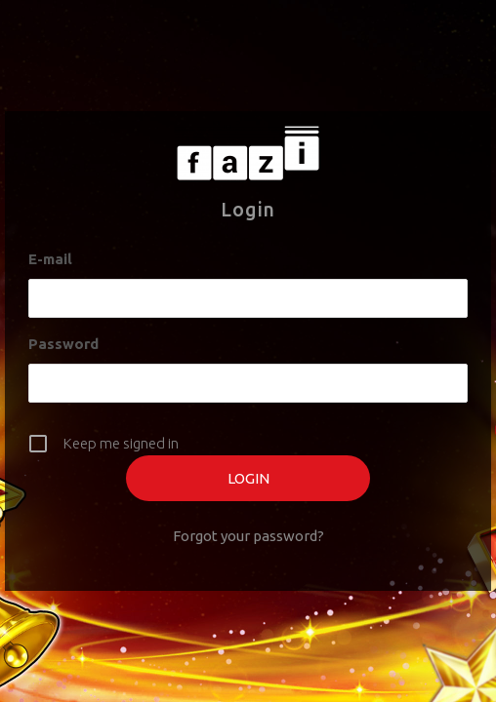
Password (63, 343)
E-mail (50, 259)
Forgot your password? (248, 535)
